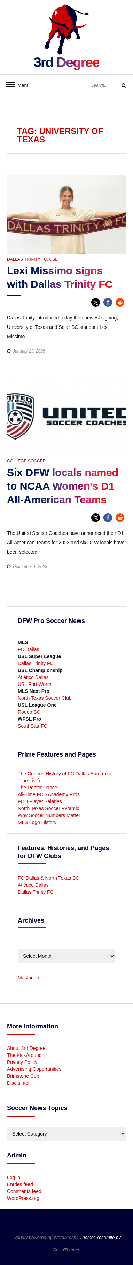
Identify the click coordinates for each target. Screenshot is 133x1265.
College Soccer (26, 461)
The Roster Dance (38, 787)
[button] (95, 302)
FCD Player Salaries (40, 801)
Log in (13, 1177)
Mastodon (28, 977)
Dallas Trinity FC (27, 259)
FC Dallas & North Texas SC (48, 878)
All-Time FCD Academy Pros (49, 794)
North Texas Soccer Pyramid (48, 808)
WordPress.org (23, 1198)
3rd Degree (67, 62)
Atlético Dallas (33, 677)
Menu (20, 85)
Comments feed (24, 1191)
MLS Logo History (37, 822)
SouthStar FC (32, 726)
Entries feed (20, 1184)
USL (53, 259)
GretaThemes (66, 1249)
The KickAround (24, 1055)
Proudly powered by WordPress (44, 1237)
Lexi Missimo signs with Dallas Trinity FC (59, 277)
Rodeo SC (29, 712)
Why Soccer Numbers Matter (49, 815)
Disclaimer (18, 1083)
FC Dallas (28, 649)
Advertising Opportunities (34, 1069)
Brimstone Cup (23, 1076)
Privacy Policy (22, 1062)
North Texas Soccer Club (45, 698)
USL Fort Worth (34, 684)
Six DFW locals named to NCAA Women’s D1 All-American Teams (62, 486)
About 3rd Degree (26, 1048)
